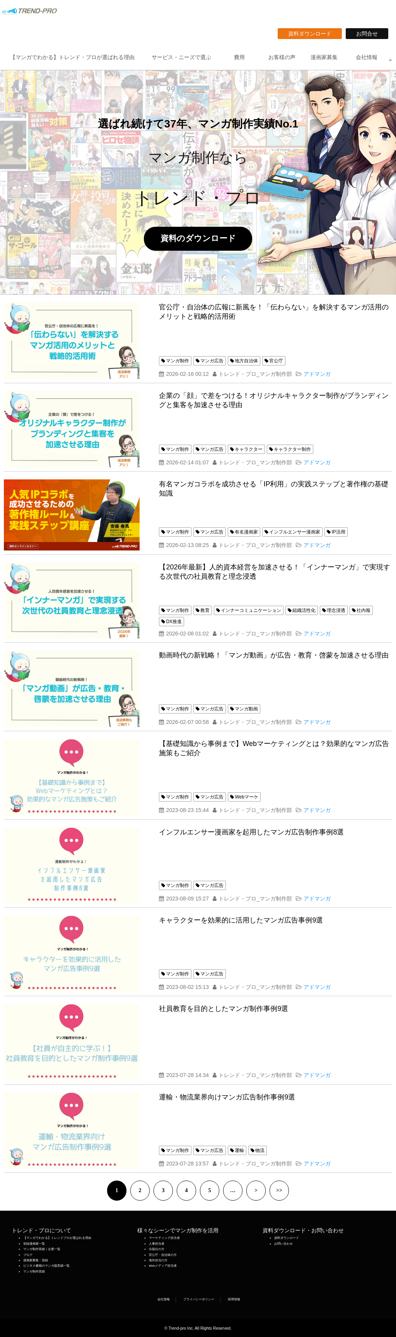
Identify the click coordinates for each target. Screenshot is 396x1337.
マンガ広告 (212, 361)
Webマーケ (246, 797)
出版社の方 (156, 1249)
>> (279, 1190)
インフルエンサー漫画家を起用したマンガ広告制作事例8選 (251, 832)
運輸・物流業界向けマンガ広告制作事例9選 (227, 1097)
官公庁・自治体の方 (163, 1255)
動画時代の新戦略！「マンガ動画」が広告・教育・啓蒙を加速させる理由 (274, 655)
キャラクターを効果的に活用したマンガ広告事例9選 (241, 920)
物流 (260, 1150)
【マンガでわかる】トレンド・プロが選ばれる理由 (72, 57)
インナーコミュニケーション (251, 610)
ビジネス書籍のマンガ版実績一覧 (46, 1265)
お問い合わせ (283, 1243)
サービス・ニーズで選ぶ (181, 57)
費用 (239, 57)
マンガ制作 (177, 361)
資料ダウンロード (312, 34)
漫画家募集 (324, 57)
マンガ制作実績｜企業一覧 (41, 1249)
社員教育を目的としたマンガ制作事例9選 (223, 1009)
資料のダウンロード (202, 238)
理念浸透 (336, 610)
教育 (205, 610)
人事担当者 (156, 1243)
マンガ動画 (246, 709)
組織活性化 (304, 610)
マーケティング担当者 (164, 1238)
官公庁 (276, 361)
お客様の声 (281, 57)
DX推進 (174, 621)
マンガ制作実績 (34, 1271)
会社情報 (366, 57)
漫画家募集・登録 (35, 1260)
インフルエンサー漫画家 (294, 532)
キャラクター (249, 449)
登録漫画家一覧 (34, 1243)
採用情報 (234, 1299)
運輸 (239, 1150)
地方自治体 (246, 361)
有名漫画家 (246, 532)
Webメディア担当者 (163, 1265)
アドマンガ (317, 374)
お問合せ (369, 34)
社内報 (363, 610)
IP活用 (338, 532)
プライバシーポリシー (198, 1299)
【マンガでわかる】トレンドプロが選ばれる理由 (57, 1238)
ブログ (27, 1255)
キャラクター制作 (292, 449)
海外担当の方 (158, 1260)
